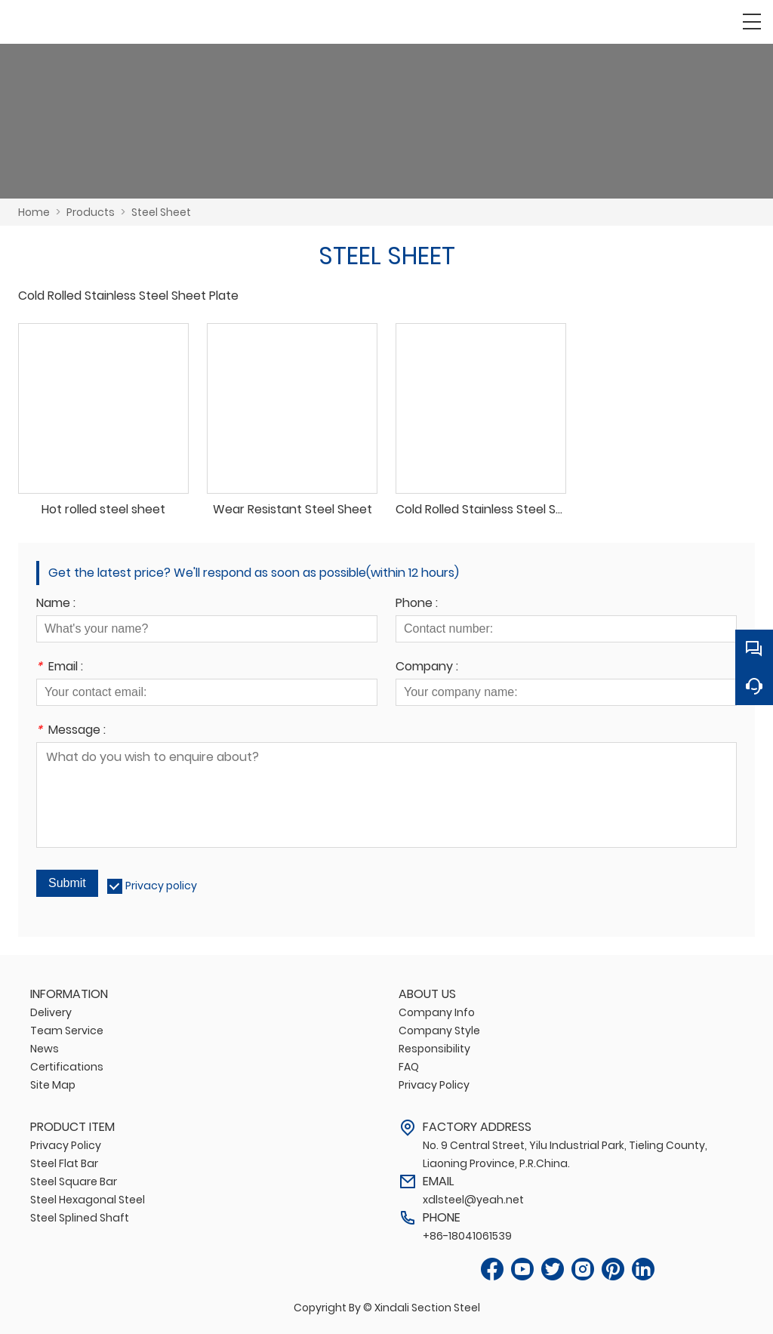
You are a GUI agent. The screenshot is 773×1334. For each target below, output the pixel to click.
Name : (55, 604)
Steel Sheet (161, 212)
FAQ (409, 1066)
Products (90, 212)
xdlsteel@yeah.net (473, 1199)
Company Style (439, 1030)
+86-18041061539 (467, 1235)
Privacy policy (161, 885)
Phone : (417, 604)
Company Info (437, 1012)
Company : (427, 668)
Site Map (52, 1084)
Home (34, 212)
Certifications (66, 1066)
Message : (71, 731)
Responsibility (434, 1048)
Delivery (51, 1012)
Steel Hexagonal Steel (87, 1199)
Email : (59, 668)
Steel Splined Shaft (79, 1217)
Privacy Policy (434, 1084)
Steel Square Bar (73, 1181)
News (44, 1048)
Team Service (66, 1030)
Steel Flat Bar (64, 1163)
